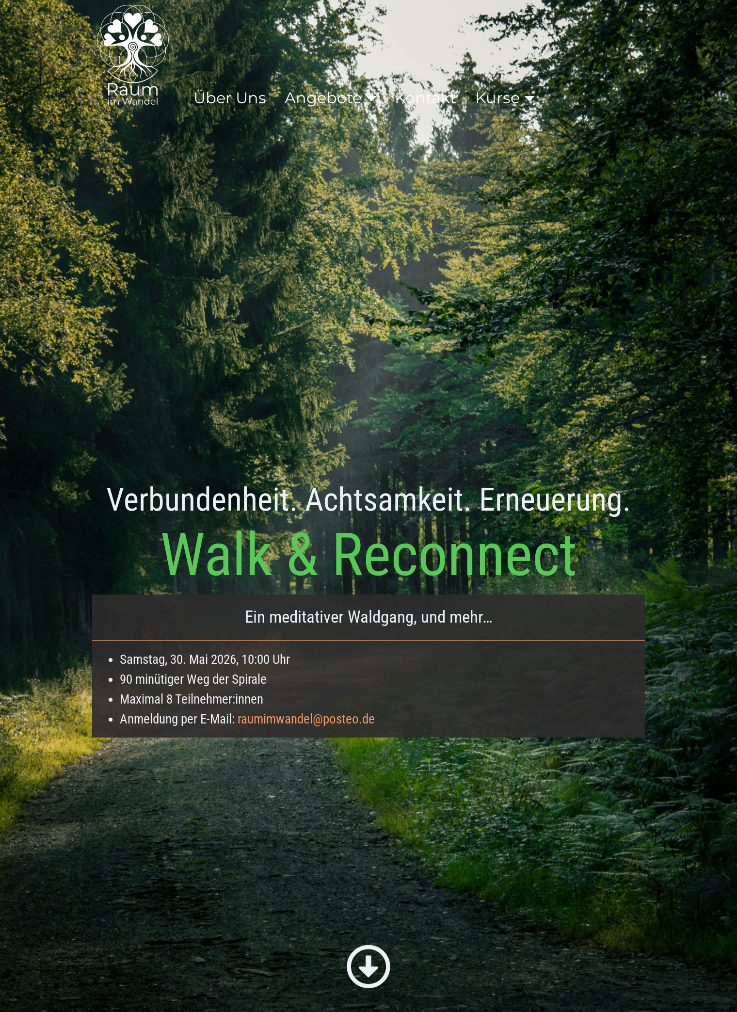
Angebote (330, 98)
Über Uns (229, 97)
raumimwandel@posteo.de (306, 719)
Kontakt (425, 97)
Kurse (504, 98)
